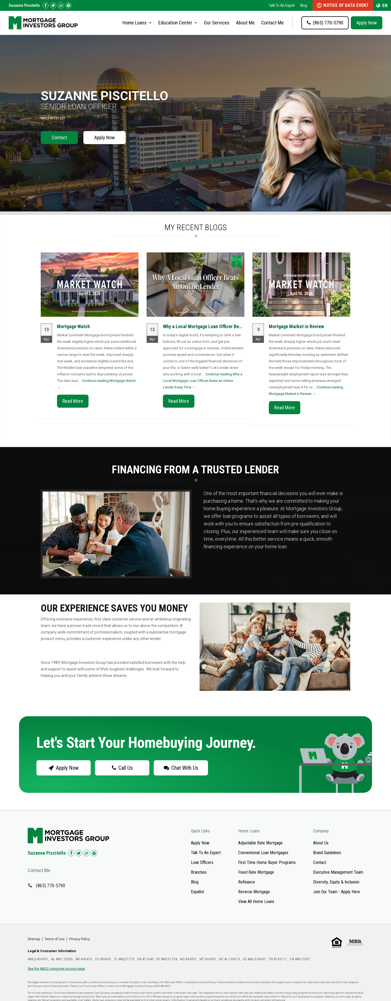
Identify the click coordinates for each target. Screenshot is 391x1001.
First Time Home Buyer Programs (267, 862)
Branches (199, 872)
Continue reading (202, 380)
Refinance (246, 882)
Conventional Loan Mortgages (263, 852)
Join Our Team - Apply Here (336, 891)
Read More (72, 401)
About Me (245, 23)
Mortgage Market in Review (296, 326)
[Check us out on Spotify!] (94, 853)
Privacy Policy (79, 939)
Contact (59, 137)
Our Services (216, 23)
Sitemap (34, 939)
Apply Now (366, 23)
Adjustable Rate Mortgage (260, 842)
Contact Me (272, 23)
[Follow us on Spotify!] (68, 5)
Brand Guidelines (327, 852)
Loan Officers (202, 862)
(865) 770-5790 (50, 885)
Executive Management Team (338, 872)
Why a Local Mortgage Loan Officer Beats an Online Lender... (223, 326)
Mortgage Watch (73, 326)
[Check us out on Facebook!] (46, 5)
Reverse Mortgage (254, 891)
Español (197, 891)
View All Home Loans (256, 901)
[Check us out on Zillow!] (61, 5)
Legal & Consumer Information (52, 951)
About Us (321, 842)
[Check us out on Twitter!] (53, 5)
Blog (303, 5)
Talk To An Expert (282, 5)
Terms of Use (55, 939)
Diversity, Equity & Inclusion (336, 882)
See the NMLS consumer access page (56, 969)
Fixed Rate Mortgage (256, 872)
